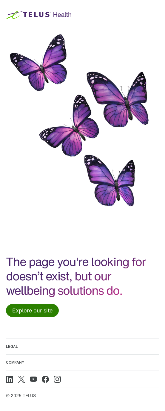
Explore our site (32, 310)
